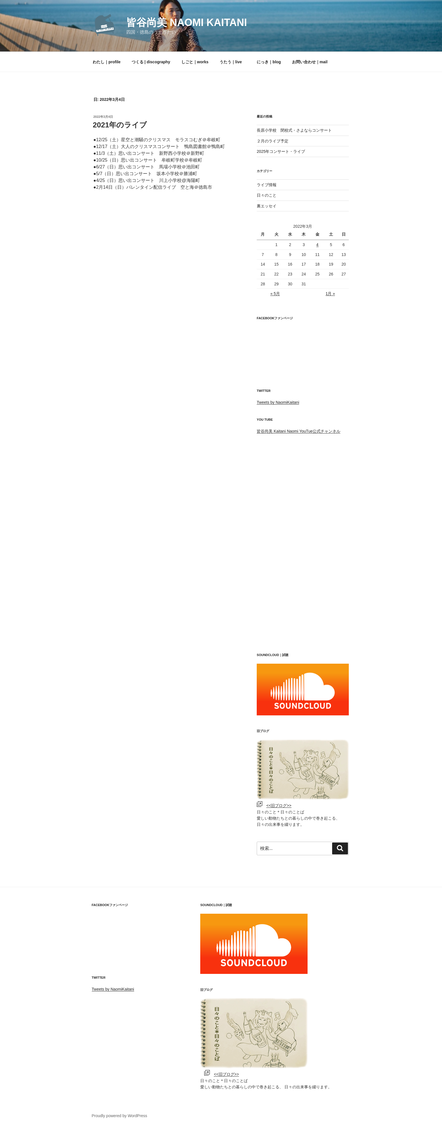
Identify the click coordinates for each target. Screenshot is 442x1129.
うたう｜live (230, 62)
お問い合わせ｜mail (310, 62)
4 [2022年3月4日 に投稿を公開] (317, 244)
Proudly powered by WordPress (119, 1115)
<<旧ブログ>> (278, 805)
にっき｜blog (267, 62)
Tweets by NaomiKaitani (278, 402)
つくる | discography (151, 62)
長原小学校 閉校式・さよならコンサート (294, 130)
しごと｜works (194, 62)
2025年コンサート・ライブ (281, 151)
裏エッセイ (266, 206)
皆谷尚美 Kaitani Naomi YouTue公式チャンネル (298, 431)
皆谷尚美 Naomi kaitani (186, 22)
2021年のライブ (120, 125)
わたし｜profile (107, 62)
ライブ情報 (266, 185)
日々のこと (266, 195)
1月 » (330, 293)
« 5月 (275, 293)
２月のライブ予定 (272, 141)
